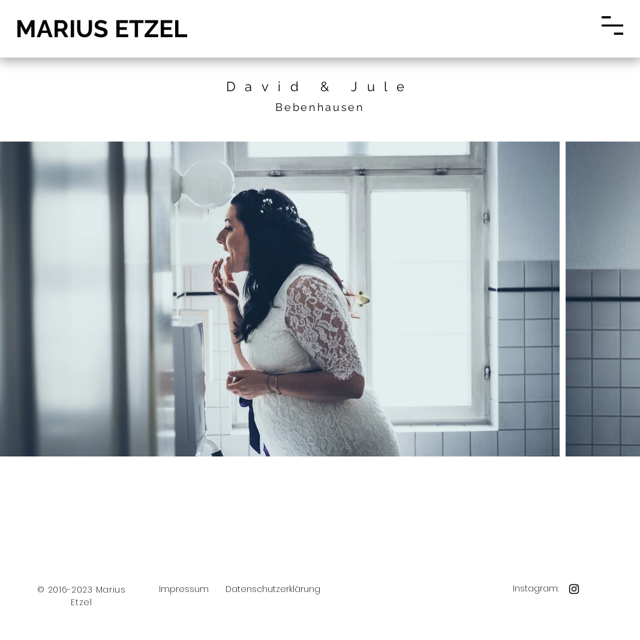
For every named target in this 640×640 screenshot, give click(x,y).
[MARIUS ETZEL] (101, 29)
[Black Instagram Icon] (574, 589)
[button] (612, 26)
